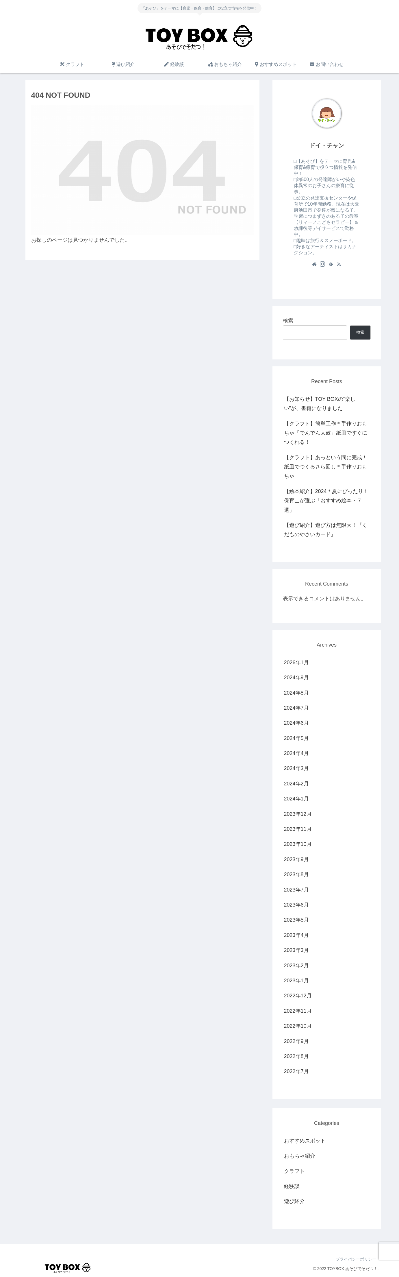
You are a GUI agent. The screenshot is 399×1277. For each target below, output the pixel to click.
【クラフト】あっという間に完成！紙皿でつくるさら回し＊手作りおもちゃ (325, 467)
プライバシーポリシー (355, 1259)
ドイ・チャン (326, 145)
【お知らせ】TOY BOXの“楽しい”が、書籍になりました (319, 403)
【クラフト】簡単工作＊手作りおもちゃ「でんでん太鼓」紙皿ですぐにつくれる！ (325, 433)
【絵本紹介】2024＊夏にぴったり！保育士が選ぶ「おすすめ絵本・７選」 (326, 500)
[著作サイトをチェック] (314, 264)
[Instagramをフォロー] (322, 264)
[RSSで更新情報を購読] (339, 264)
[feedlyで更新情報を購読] (331, 264)
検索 (288, 321)
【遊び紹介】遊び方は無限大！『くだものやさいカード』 (325, 529)
